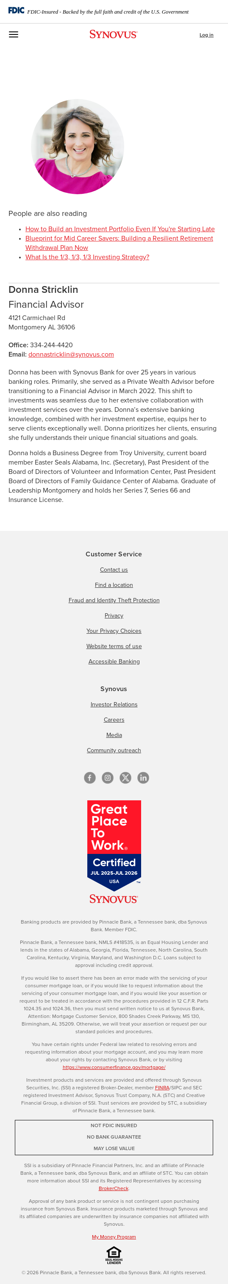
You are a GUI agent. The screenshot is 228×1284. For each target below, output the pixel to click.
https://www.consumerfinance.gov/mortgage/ (114, 1067)
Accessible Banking (114, 662)
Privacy (114, 616)
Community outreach (114, 751)
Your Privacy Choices (114, 631)
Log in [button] (207, 35)
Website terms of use (114, 646)
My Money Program (114, 1237)
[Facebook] (89, 777)
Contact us (114, 570)
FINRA (162, 1088)
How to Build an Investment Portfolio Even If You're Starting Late (120, 229)
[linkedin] (143, 777)
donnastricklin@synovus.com (71, 354)
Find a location (114, 585)
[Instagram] (107, 777)
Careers (114, 720)
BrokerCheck (113, 1188)
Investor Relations (114, 705)
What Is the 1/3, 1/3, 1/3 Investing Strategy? (87, 257)
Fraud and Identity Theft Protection (114, 601)
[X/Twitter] (125, 777)
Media (114, 735)
